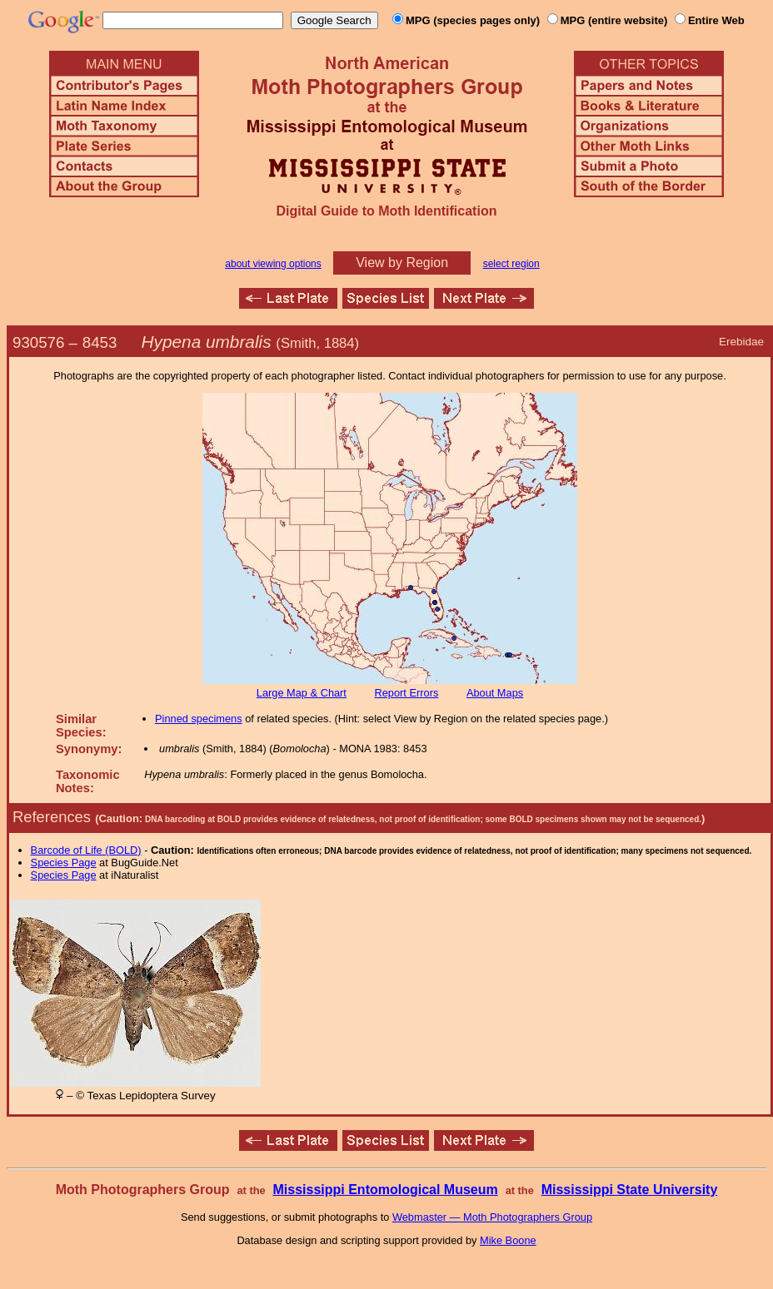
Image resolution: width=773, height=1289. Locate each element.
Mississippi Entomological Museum (384, 1189)
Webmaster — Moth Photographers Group (492, 1217)
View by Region (402, 262)
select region (511, 264)
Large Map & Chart (302, 693)
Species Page (64, 862)
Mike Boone (508, 1240)
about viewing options (273, 264)
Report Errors (407, 693)
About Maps (494, 693)
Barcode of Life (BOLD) (86, 850)
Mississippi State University (629, 1189)
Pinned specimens (198, 718)
